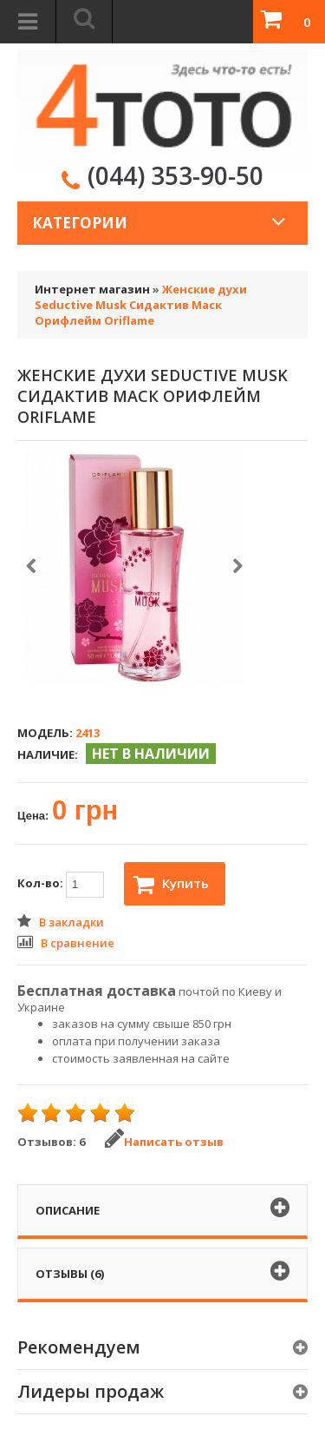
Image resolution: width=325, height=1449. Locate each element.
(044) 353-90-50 (175, 175)
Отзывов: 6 (51, 1141)
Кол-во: (60, 885)
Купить (171, 884)
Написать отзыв (164, 1141)
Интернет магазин (92, 289)
